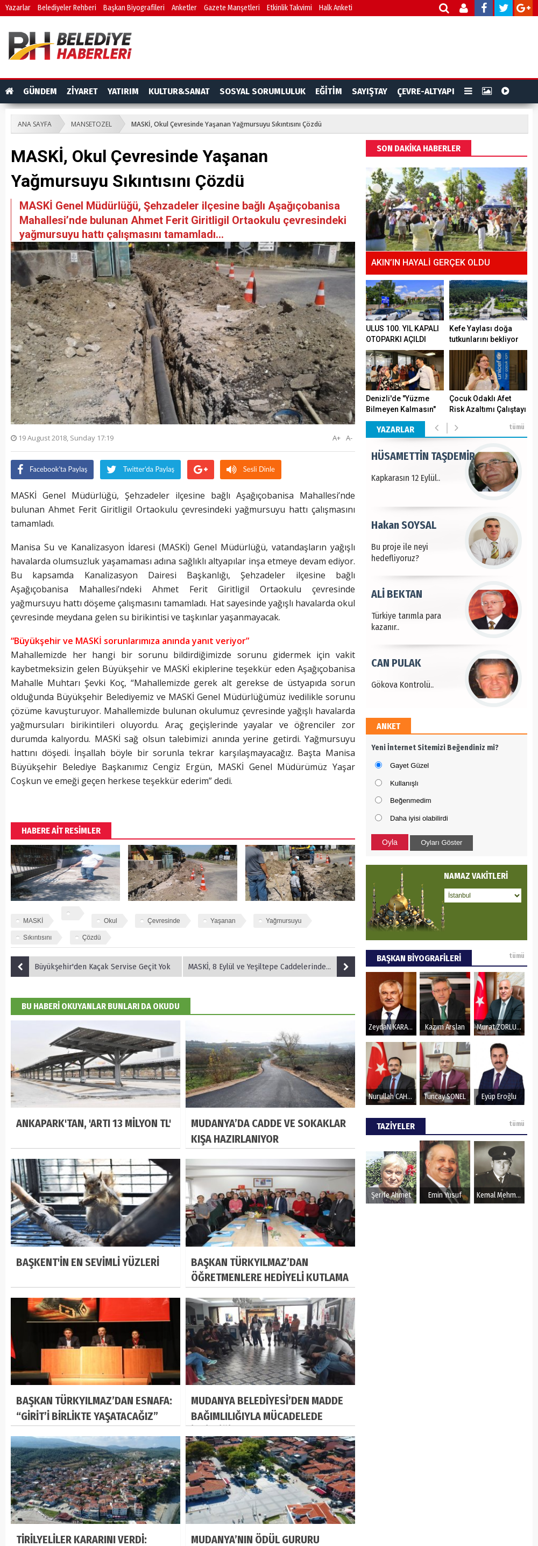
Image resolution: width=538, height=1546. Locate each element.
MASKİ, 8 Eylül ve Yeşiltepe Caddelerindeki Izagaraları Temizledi (271, 966)
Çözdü (91, 937)
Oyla (390, 842)
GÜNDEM (40, 91)
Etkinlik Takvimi (289, 7)
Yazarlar (18, 7)
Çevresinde (163, 921)
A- (349, 438)
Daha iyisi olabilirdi (419, 818)
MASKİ (33, 921)
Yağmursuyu (283, 921)
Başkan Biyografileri (134, 7)
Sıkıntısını (37, 937)
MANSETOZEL (91, 124)
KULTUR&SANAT (179, 91)
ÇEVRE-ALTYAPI (426, 91)
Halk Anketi (335, 7)
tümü (517, 427)
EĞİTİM (328, 91)
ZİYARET (82, 91)
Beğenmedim (410, 800)
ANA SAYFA (35, 124)
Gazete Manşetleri (232, 7)
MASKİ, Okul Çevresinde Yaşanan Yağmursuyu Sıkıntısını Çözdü (226, 124)
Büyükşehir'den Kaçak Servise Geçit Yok (91, 966)
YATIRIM (123, 91)
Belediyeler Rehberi (67, 7)
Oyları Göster (441, 842)
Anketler (184, 7)
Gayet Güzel (409, 765)
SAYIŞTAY (369, 91)
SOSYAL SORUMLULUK (263, 91)
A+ (336, 438)
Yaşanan (222, 921)
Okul (110, 921)
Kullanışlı (404, 783)
